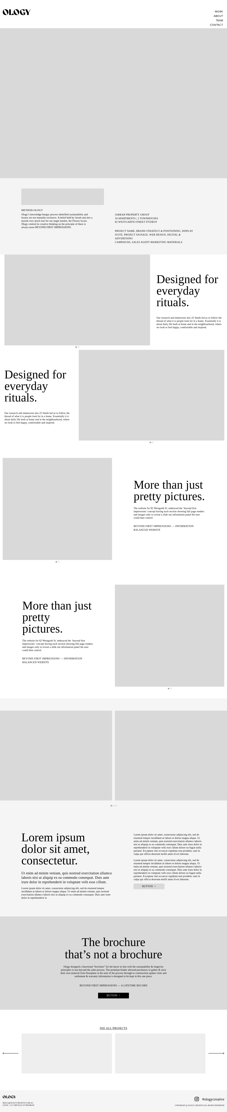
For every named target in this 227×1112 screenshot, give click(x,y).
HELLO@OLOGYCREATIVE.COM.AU (18, 1103)
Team (219, 20)
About (218, 16)
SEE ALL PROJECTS (113, 1028)
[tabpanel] (77, 300)
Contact (216, 24)
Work (219, 11)
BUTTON (147, 886)
